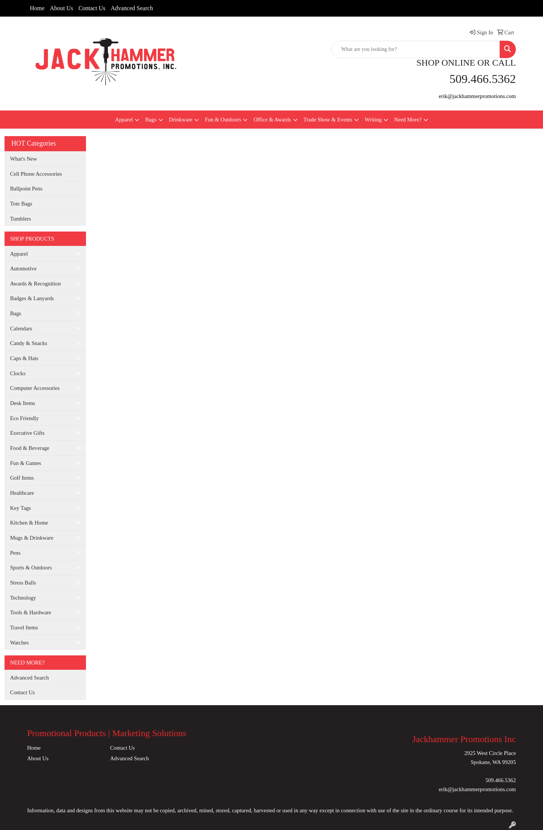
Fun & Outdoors (223, 120)
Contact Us (92, 8)
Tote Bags (21, 204)
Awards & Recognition (35, 284)
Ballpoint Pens (26, 189)
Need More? (408, 120)
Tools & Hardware (30, 612)
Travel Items (24, 627)
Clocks (18, 373)
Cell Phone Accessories (36, 174)
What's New (23, 159)
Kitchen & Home (29, 523)
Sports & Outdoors (31, 568)
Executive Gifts (27, 433)
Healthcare (22, 493)
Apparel (124, 120)
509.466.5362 (500, 780)
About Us (61, 8)
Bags (150, 120)
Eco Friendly (24, 418)
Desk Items (22, 403)
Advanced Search (131, 8)
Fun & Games (25, 463)
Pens (15, 553)
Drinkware (181, 120)
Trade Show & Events (328, 120)
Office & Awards (272, 120)
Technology (23, 598)
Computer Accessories (35, 388)
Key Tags (20, 508)
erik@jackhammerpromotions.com (477, 96)
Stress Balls (23, 583)
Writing (373, 120)
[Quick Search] (415, 49)
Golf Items (22, 478)
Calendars (21, 328)
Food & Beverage (29, 448)
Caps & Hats (24, 358)
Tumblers (20, 219)
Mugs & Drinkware (32, 538)
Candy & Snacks (29, 343)
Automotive (23, 268)
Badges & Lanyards (32, 298)
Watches (19, 643)
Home (37, 8)
